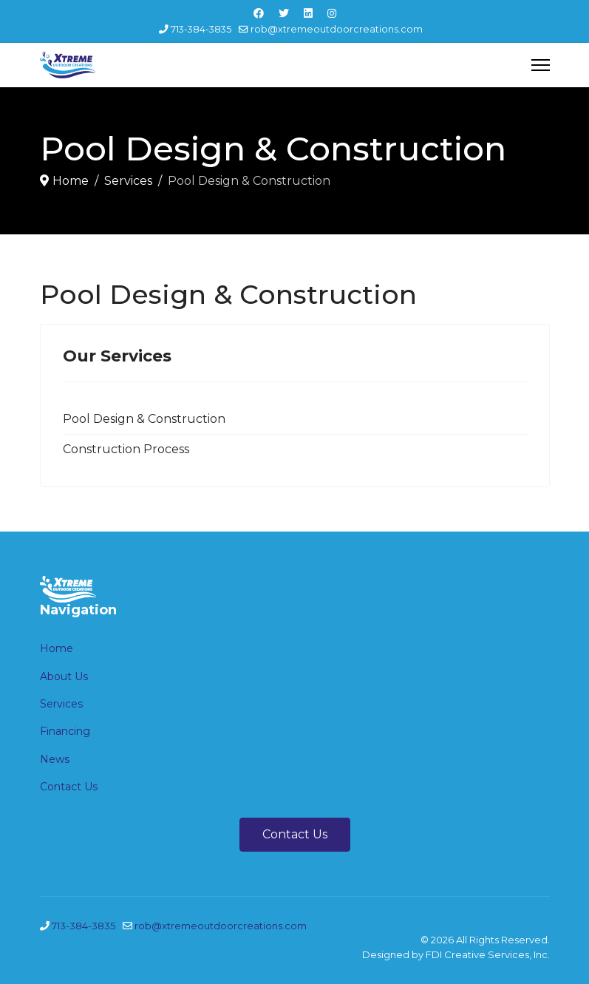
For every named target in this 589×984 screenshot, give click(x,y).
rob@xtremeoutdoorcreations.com (337, 29)
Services (61, 703)
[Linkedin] (308, 13)
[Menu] (540, 65)
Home (56, 648)
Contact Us (69, 786)
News (54, 759)
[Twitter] (284, 13)
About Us (64, 676)
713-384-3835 (201, 29)
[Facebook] (258, 13)
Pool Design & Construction (144, 419)
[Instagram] (331, 13)
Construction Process (126, 449)
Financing (65, 731)
